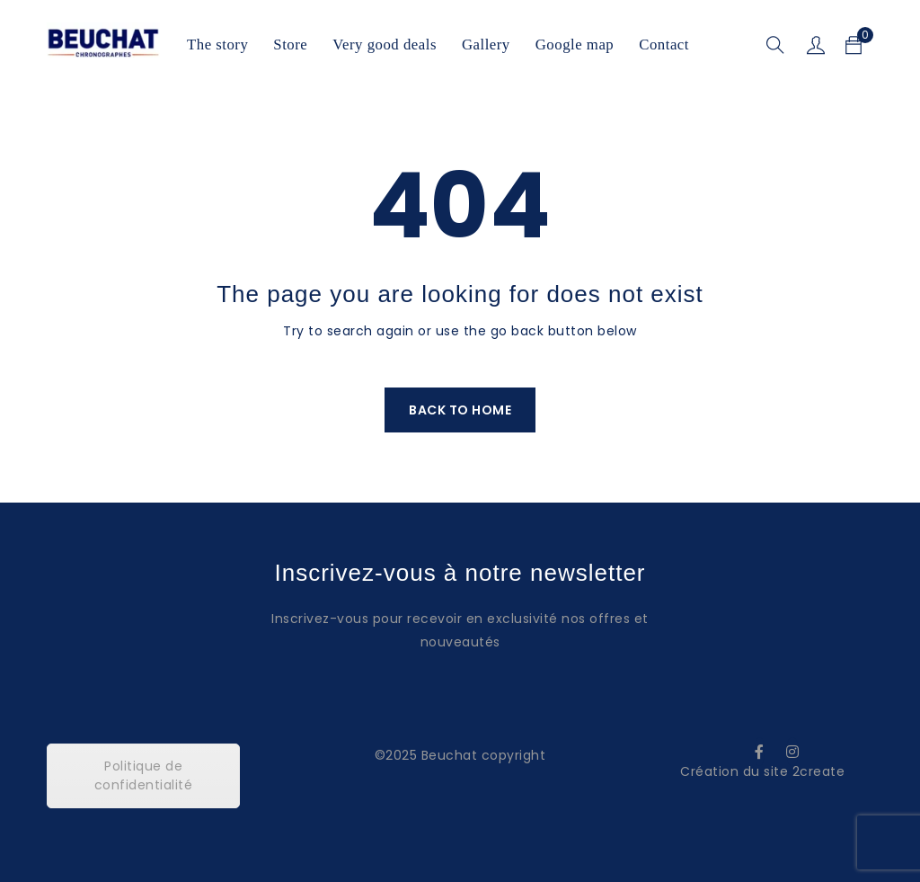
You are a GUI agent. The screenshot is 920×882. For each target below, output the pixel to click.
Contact (664, 44)
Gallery (486, 44)
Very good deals (384, 44)
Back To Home (460, 410)
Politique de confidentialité (143, 775)
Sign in (816, 45)
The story (217, 44)
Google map (575, 44)
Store (290, 44)
